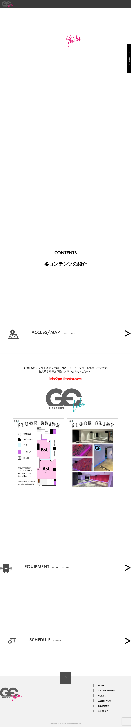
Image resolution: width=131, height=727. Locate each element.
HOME (101, 685)
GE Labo (102, 695)
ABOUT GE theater (106, 690)
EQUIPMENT (103, 706)
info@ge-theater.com (65, 378)
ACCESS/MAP (104, 701)
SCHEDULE (129, 58)
